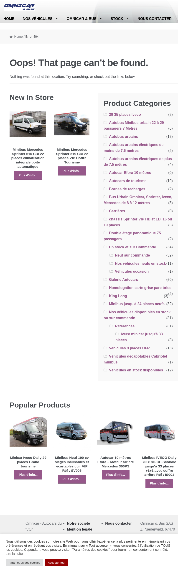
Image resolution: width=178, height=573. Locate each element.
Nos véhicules (38, 19)
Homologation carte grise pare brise (140, 288)
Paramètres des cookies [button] (24, 562)
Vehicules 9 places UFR (129, 348)
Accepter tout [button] (56, 562)
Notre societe (78, 523)
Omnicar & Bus (82, 19)
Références (125, 326)
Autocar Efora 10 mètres (130, 173)
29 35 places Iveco (125, 114)
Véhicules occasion (132, 271)
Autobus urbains (123, 136)
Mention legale (79, 529)
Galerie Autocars (123, 280)
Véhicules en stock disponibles (136, 370)
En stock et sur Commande (132, 247)
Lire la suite (14, 554)
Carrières (117, 211)
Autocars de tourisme (127, 181)
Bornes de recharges (127, 189)
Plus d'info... (27, 175)
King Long (118, 296)
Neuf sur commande (132, 255)
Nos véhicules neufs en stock (140, 263)
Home (18, 36)
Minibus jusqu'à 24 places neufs (137, 304)
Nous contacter (154, 19)
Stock (117, 19)
